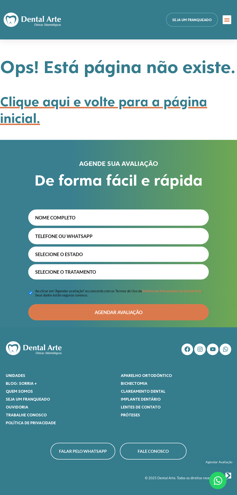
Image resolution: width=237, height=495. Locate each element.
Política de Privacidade (31, 422)
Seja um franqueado (28, 399)
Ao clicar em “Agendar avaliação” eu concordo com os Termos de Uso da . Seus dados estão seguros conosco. (119, 293)
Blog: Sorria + (21, 383)
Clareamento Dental (143, 391)
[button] (227, 19)
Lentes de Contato (141, 406)
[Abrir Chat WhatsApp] (218, 480)
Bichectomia (134, 383)
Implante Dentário (141, 399)
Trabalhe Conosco (26, 414)
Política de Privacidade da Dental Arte (172, 291)
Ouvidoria (17, 406)
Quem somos (19, 391)
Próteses (130, 414)
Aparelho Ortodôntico (146, 375)
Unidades (15, 375)
